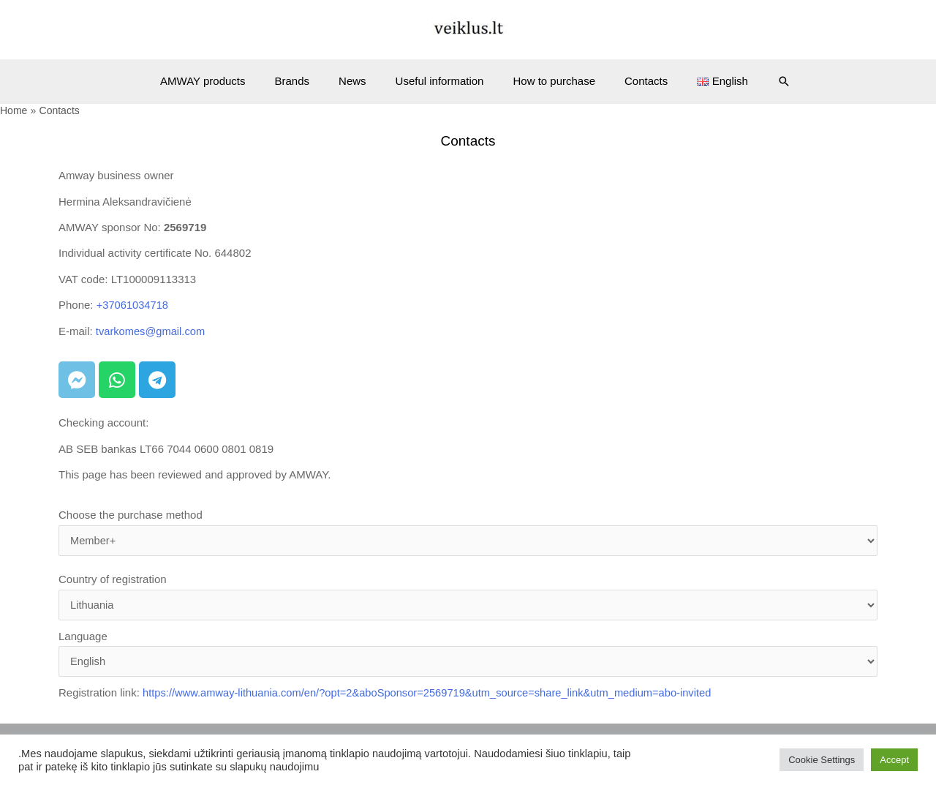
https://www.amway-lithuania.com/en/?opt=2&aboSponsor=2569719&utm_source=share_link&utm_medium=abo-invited (433, 695)
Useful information (440, 81)
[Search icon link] (758, 81)
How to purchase (546, 81)
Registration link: (391, 695)
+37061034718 (133, 304)
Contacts (631, 81)
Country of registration (468, 598)
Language (468, 655)
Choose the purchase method (468, 532)
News (360, 81)
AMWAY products (224, 81)
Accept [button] (894, 759)
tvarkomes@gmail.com (152, 330)
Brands (307, 81)
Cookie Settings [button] (821, 759)
